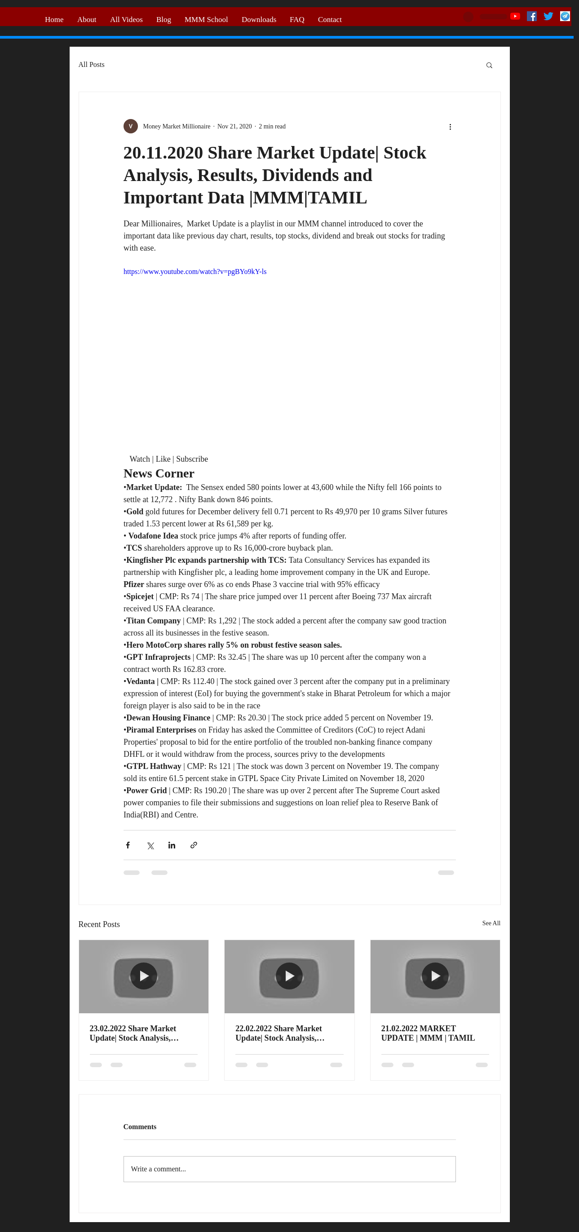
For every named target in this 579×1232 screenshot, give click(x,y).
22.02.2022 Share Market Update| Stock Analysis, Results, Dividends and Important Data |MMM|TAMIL (278, 1033)
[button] (489, 64)
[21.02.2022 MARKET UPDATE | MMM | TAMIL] (435, 976)
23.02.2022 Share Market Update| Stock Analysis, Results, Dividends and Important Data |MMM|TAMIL (133, 1033)
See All (491, 923)
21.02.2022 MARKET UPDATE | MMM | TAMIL (428, 1033)
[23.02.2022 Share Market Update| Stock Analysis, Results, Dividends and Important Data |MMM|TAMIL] (144, 976)
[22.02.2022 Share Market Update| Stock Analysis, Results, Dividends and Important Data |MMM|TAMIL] (289, 976)
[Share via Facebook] (128, 845)
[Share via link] (194, 845)
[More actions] (450, 126)
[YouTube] (515, 16)
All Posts (92, 64)
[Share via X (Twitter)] (150, 845)
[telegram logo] (565, 16)
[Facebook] (532, 16)
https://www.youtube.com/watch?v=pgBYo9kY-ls (195, 271)
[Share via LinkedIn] (172, 845)
